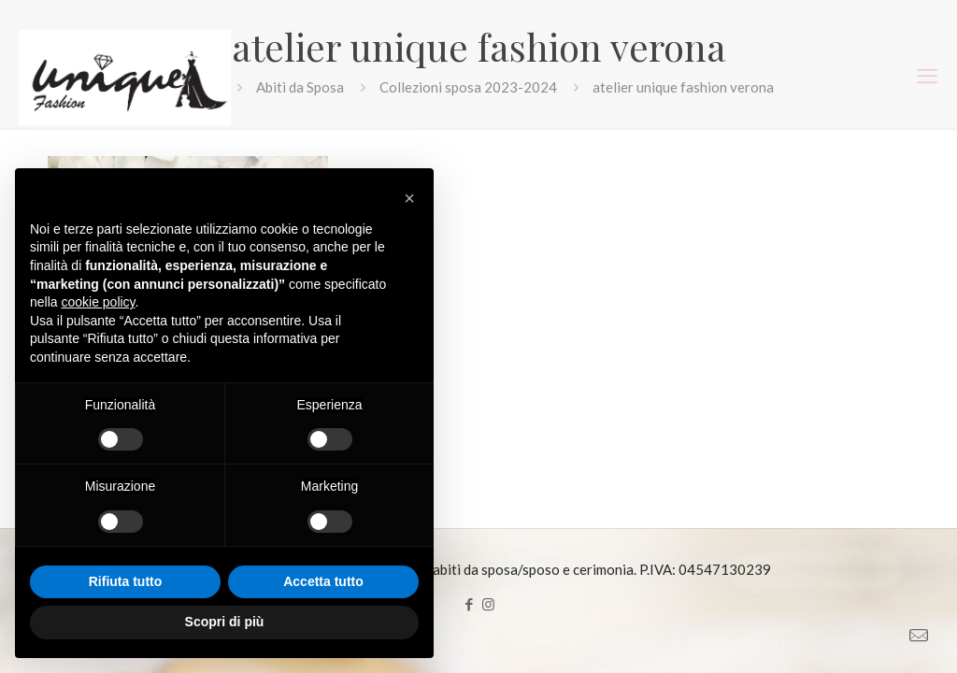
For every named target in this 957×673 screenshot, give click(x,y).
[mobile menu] (927, 76)
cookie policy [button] (98, 301)
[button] (409, 198)
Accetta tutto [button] (323, 581)
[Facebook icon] (469, 603)
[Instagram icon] (488, 603)
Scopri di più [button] (224, 621)
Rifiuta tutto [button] (126, 581)
